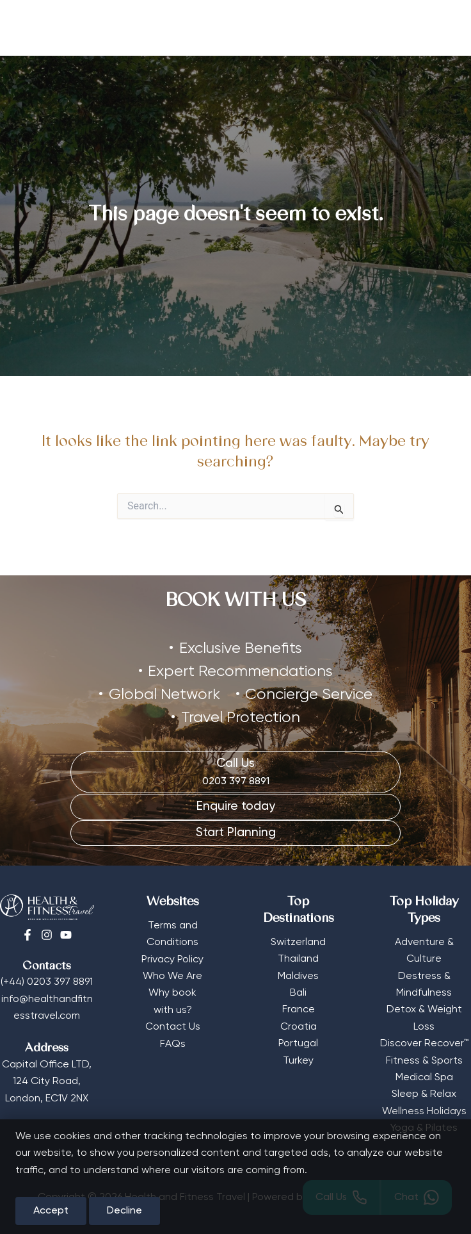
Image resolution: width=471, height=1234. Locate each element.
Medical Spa (424, 1075)
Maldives (298, 974)
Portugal (298, 1042)
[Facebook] (27, 933)
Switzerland (298, 940)
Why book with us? (172, 999)
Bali (298, 990)
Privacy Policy (172, 957)
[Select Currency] (407, 24)
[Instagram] (46, 933)
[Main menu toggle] (442, 28)
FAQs (173, 1042)
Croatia (298, 1024)
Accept (50, 1211)
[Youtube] (66, 933)
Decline (124, 1211)
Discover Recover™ (424, 1042)
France (298, 1008)
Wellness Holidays (424, 1109)
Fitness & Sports (424, 1058)
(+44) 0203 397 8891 (47, 980)
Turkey (298, 1058)
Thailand (298, 957)
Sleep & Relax (424, 1092)
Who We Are (172, 974)
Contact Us (172, 1025)
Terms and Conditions (172, 931)
